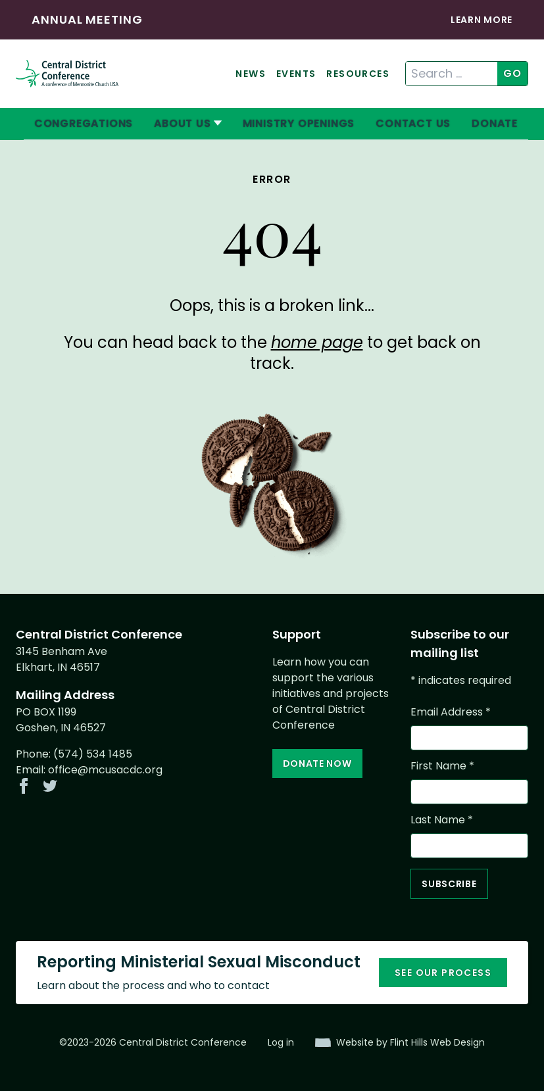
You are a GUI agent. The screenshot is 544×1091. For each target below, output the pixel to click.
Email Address (450, 711)
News (250, 73)
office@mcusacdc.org (105, 769)
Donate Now (317, 763)
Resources (357, 73)
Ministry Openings (299, 123)
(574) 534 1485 (92, 754)
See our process (443, 972)
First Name (442, 765)
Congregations (83, 123)
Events (296, 73)
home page (317, 342)
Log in (281, 1042)
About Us (182, 123)
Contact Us (413, 123)
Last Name (441, 819)
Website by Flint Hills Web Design (410, 1042)
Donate (495, 123)
